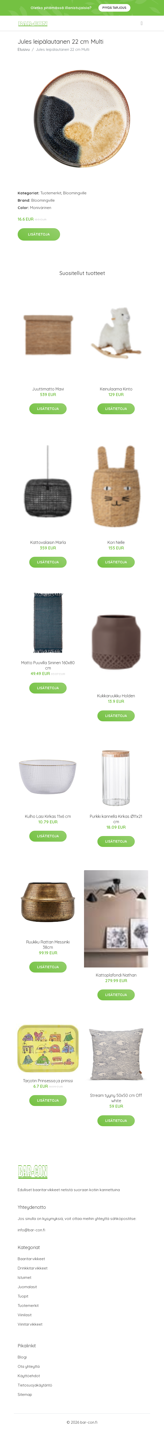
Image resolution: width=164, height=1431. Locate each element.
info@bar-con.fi (31, 1230)
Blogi (22, 1357)
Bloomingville (75, 193)
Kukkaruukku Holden (116, 695)
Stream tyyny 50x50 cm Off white (116, 1098)
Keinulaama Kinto (116, 388)
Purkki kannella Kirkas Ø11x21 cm (116, 819)
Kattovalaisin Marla (48, 542)
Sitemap (25, 1394)
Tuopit (23, 1296)
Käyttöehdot (29, 1375)
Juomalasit (27, 1286)
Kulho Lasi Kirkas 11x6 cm (48, 816)
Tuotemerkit (50, 193)
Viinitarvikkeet (30, 1324)
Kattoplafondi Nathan (116, 975)
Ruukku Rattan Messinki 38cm (48, 944)
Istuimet (24, 1277)
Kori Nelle (116, 542)
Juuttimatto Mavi (48, 388)
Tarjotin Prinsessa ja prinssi (48, 1080)
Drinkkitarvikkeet (32, 1268)
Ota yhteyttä (29, 1366)
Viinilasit (25, 1314)
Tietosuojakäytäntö (35, 1385)
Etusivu (24, 49)
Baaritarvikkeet (31, 1258)
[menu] (142, 23)
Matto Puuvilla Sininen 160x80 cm (48, 665)
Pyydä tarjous (114, 8)
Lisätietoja (39, 234)
